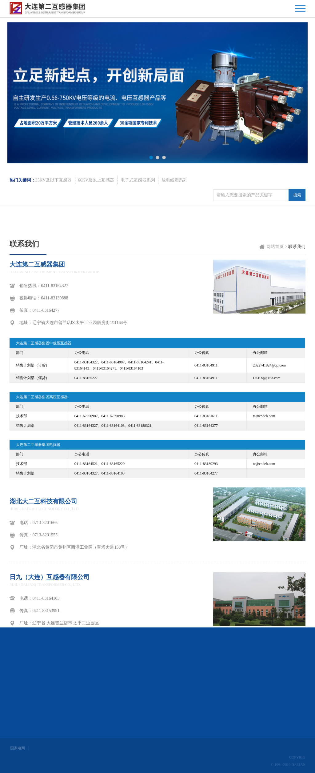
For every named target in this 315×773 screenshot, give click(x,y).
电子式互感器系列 (138, 198)
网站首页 (275, 441)
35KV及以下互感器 (53, 198)
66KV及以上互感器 (96, 198)
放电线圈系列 (175, 198)
